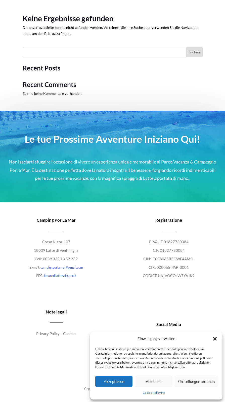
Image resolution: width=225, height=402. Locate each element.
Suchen (194, 52)
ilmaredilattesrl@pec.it (60, 276)
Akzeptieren (114, 381)
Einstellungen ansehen (196, 381)
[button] (214, 338)
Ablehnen (153, 381)
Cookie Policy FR (154, 392)
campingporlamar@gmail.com (61, 267)
